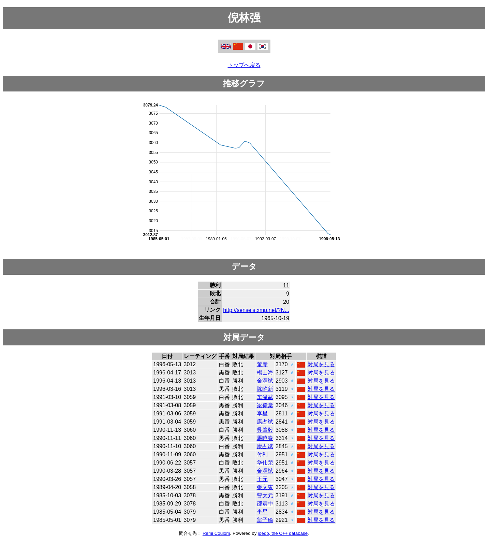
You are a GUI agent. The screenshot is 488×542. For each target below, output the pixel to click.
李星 (262, 413)
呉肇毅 (265, 430)
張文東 (265, 487)
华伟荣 (265, 463)
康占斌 (265, 422)
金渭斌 (265, 381)
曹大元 (265, 495)
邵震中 (265, 504)
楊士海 (265, 372)
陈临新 (265, 389)
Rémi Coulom (216, 533)
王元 (262, 479)
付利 (262, 454)
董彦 (262, 364)
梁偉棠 (265, 405)
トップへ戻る (244, 65)
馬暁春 (265, 438)
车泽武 (265, 397)
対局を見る (321, 364)
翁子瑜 (265, 520)
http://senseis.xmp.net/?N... (256, 310)
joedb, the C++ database (283, 533)
